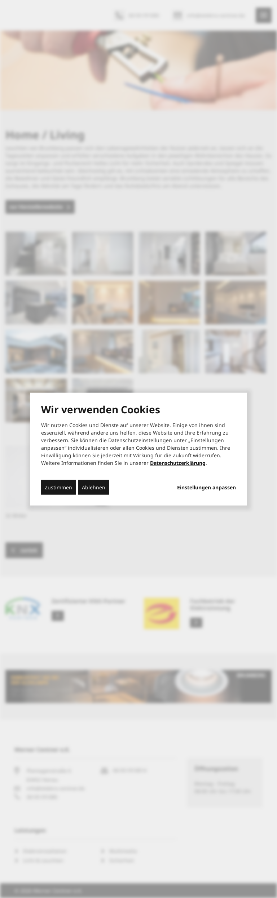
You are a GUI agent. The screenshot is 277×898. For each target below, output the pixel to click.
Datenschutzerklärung (178, 462)
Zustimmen (58, 487)
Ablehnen (93, 487)
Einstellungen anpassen (206, 487)
